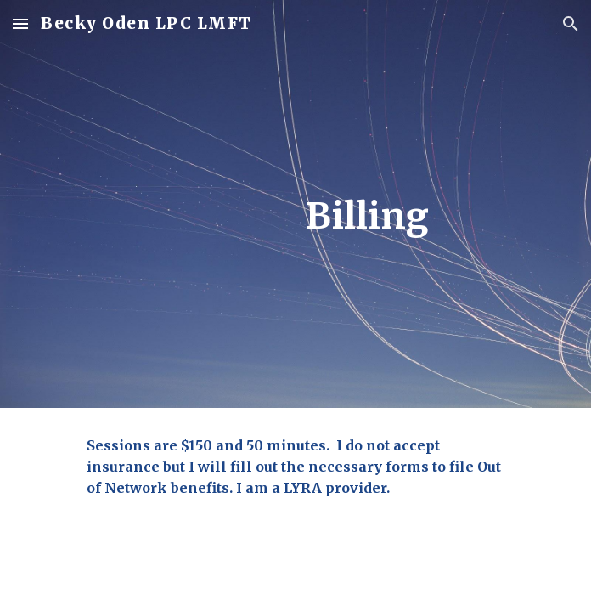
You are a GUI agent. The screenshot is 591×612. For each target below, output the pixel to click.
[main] (295, 216)
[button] (20, 23)
